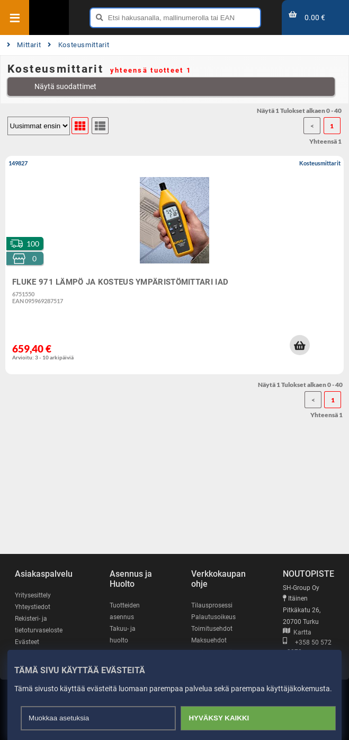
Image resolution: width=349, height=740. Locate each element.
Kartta (297, 632)
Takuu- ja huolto (123, 634)
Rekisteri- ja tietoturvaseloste (38, 624)
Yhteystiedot (32, 607)
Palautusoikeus (213, 617)
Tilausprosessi (211, 605)
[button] (300, 345)
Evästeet (27, 642)
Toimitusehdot (211, 628)
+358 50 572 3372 (307, 647)
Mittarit (24, 45)
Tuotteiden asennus (125, 611)
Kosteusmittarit (78, 45)
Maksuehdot (209, 640)
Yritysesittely (33, 595)
